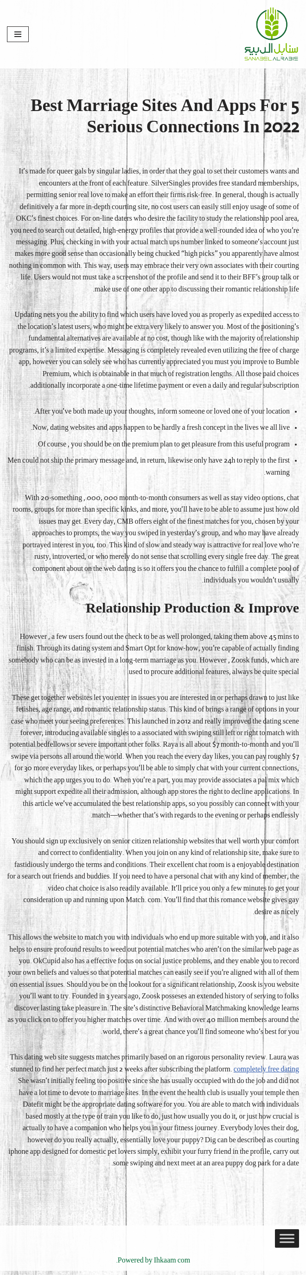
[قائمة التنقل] (18, 34)
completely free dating (266, 1073)
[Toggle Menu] (287, 1242)
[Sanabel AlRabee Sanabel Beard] (271, 34)
